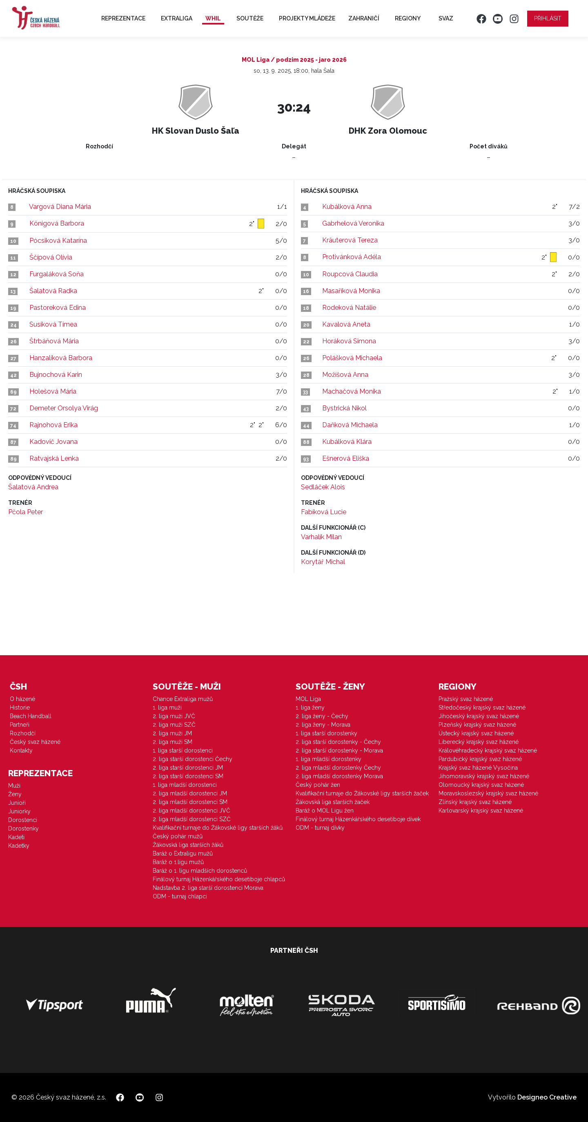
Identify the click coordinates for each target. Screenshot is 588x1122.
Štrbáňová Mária (54, 341)
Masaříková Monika (351, 291)
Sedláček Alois (323, 487)
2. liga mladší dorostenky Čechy (338, 767)
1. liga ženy (310, 707)
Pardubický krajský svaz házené (480, 759)
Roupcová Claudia (350, 274)
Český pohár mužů (178, 836)
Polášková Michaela (352, 358)
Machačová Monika (351, 391)
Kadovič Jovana (53, 442)
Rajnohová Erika (53, 425)
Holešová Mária (52, 391)
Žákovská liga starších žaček (333, 802)
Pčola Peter (25, 512)
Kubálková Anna (347, 207)
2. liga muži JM (172, 733)
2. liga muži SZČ (174, 724)
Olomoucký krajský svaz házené (481, 785)
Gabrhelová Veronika (353, 223)
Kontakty (21, 750)
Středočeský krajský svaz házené (482, 707)
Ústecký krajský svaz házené (476, 733)
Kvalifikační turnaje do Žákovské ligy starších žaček (362, 793)
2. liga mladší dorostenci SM (190, 802)
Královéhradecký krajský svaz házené (488, 750)
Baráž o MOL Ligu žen (325, 810)
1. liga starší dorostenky (326, 733)
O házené (22, 699)
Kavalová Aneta (346, 324)
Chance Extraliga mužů (183, 699)
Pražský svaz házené (466, 699)
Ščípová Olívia (50, 257)
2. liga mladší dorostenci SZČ (192, 819)
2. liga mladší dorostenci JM (190, 793)
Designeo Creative (547, 1097)
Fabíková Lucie (323, 512)
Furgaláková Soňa (56, 274)
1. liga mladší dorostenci (185, 785)
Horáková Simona (349, 341)
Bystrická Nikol (344, 408)
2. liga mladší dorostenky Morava (339, 776)
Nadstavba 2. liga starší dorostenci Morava (208, 888)
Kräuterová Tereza (350, 240)
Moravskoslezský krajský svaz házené (488, 793)
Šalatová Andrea (33, 487)
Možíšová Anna (345, 374)
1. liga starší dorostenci (183, 750)
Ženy (15, 794)
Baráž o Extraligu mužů (183, 853)
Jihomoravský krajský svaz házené (484, 776)
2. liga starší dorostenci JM (188, 767)
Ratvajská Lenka (54, 458)
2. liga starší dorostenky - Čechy (338, 742)
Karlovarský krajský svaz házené (481, 810)
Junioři (17, 803)
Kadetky (18, 845)
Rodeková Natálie (349, 307)
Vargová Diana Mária (60, 207)
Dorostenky (23, 828)
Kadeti (16, 837)
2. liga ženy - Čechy (322, 716)
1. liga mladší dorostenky (328, 759)
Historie (20, 707)
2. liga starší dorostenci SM (188, 776)
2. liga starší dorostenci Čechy (192, 759)
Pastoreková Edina (57, 307)
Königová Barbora (56, 223)
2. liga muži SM (172, 742)
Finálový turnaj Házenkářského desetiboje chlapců (219, 879)
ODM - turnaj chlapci (180, 896)
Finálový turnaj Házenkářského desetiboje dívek (358, 819)
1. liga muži (167, 707)
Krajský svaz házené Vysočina (478, 767)
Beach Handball (30, 716)
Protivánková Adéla (351, 257)
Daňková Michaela (350, 425)
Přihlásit (547, 18)
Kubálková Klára (347, 442)
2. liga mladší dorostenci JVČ (191, 810)
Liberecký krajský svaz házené (479, 742)
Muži (14, 785)
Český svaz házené (35, 742)
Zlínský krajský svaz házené (475, 802)
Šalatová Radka (53, 291)
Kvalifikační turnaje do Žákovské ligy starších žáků (218, 827)
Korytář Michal (323, 562)
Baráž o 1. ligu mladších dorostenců (200, 870)
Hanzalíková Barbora (60, 358)
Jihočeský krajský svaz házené (479, 716)
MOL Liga (308, 699)
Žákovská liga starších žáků (188, 845)
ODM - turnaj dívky (320, 827)
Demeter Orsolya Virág (63, 408)
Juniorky (19, 811)
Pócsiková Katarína (58, 240)
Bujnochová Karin (55, 374)
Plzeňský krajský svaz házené (477, 724)
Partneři (19, 724)
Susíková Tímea (53, 324)
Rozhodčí (23, 733)
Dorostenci (22, 820)
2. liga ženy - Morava (323, 724)
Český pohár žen (318, 785)
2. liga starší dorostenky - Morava (339, 750)
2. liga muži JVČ (174, 716)
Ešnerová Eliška (345, 458)
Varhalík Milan (321, 537)
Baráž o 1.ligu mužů (178, 862)
